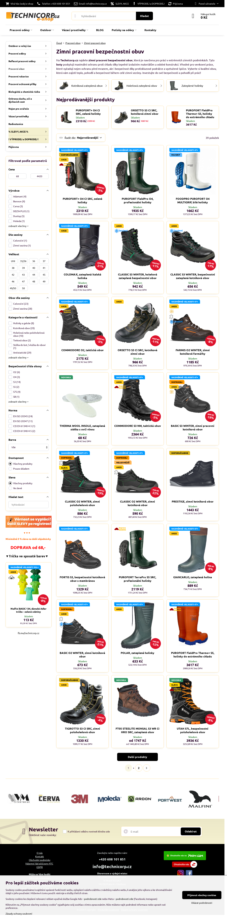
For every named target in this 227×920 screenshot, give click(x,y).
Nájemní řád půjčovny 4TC (39, 863)
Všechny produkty (20, 464)
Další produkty (137, 757)
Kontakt (39, 856)
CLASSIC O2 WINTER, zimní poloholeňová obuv (82, 503)
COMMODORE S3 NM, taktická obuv (137, 426)
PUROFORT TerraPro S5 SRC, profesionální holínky (137, 578)
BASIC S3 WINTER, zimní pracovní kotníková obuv (192, 427)
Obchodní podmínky (39, 859)
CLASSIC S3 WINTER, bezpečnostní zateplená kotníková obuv (192, 276)
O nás (40, 852)
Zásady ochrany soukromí (19, 913)
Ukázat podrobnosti (201, 902)
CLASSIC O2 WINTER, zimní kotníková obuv (137, 503)
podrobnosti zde (93, 898)
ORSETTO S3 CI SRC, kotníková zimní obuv (144, 112)
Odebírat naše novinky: (42, 835)
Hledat (144, 16)
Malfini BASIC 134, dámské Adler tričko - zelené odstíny (28, 610)
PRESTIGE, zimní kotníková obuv (192, 501)
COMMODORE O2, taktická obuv (82, 350)
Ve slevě (15, 488)
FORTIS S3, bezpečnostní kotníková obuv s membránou (82, 578)
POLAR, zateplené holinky (137, 653)
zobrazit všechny (18, 225)
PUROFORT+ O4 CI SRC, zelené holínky (88, 112)
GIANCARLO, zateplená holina (192, 577)
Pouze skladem (18, 468)
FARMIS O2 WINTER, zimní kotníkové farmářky (193, 351)
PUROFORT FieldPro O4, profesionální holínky (137, 200)
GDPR (39, 867)
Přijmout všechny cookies (201, 895)
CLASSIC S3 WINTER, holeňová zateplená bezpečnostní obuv (137, 276)
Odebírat (191, 831)
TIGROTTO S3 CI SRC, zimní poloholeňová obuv (82, 730)
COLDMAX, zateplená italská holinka (82, 276)
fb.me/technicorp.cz (28, 633)
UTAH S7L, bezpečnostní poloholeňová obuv (192, 730)
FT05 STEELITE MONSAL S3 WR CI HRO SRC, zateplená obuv (137, 730)
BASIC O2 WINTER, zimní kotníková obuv (82, 654)
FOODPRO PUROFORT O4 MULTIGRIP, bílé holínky (193, 200)
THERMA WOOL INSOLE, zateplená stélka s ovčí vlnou (82, 427)
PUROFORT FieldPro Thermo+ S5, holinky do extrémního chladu (200, 114)
